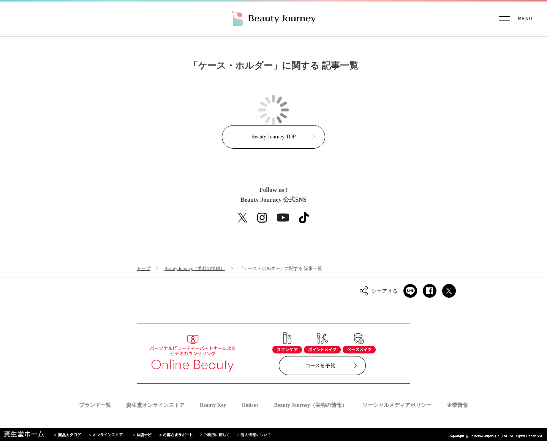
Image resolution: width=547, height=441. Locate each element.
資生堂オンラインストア (155, 405)
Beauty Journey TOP (273, 137)
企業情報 (457, 405)
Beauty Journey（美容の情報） (194, 268)
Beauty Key (213, 405)
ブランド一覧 (95, 405)
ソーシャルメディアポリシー (397, 405)
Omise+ (250, 405)
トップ (143, 268)
